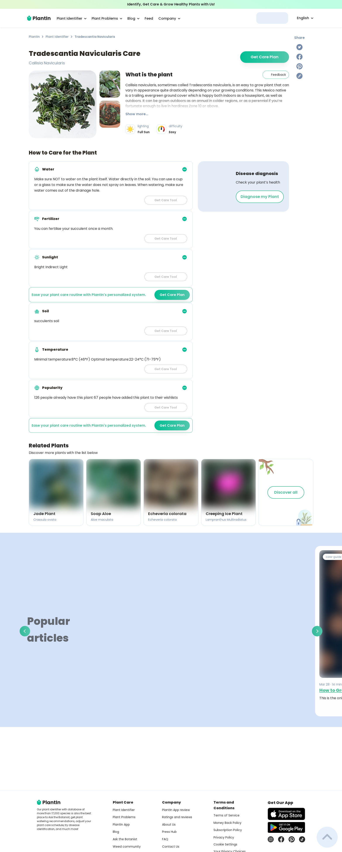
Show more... (136, 114)
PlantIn (34, 36)
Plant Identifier (57, 36)
